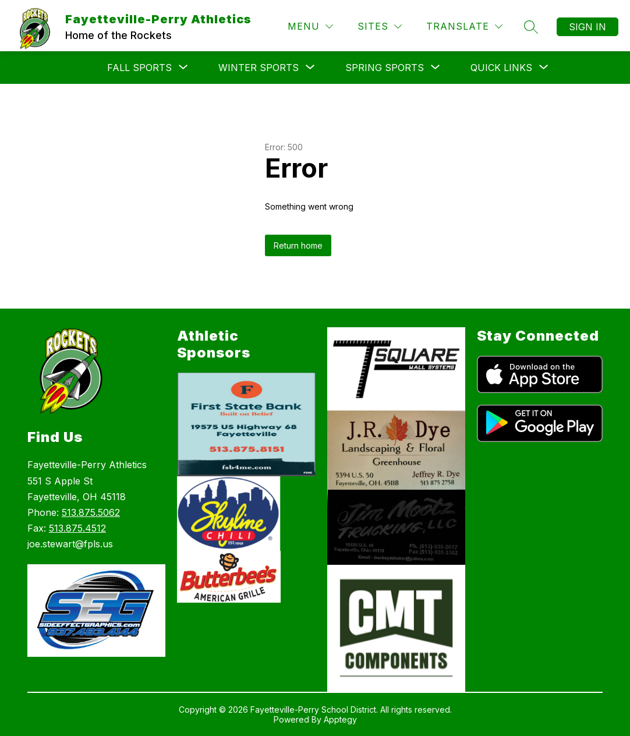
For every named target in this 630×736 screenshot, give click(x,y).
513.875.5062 (91, 512)
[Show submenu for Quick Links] (501, 68)
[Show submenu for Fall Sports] (139, 68)
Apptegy (340, 719)
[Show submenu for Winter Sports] (258, 68)
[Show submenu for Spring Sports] (384, 68)
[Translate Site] (464, 26)
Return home (298, 245)
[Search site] (531, 27)
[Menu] (310, 26)
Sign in (587, 27)
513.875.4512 (77, 528)
